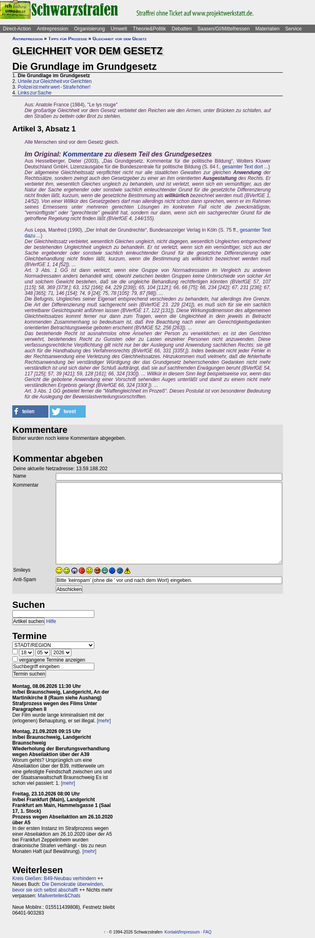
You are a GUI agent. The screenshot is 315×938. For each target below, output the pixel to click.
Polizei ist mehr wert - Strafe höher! (54, 87)
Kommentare (83, 154)
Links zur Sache (34, 93)
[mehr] (104, 721)
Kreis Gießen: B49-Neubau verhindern (54, 878)
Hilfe (51, 621)
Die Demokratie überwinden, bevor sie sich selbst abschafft (58, 887)
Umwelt (119, 29)
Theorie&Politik (149, 29)
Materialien (268, 29)
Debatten (182, 29)
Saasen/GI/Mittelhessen (223, 29)
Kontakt (171, 932)
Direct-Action (17, 29)
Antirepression (52, 29)
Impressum (190, 932)
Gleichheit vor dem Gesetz (120, 38)
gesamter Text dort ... (245, 167)
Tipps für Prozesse (67, 38)
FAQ (207, 932)
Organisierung (89, 29)
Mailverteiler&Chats (59, 896)
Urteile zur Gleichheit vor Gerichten (54, 81)
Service (293, 29)
